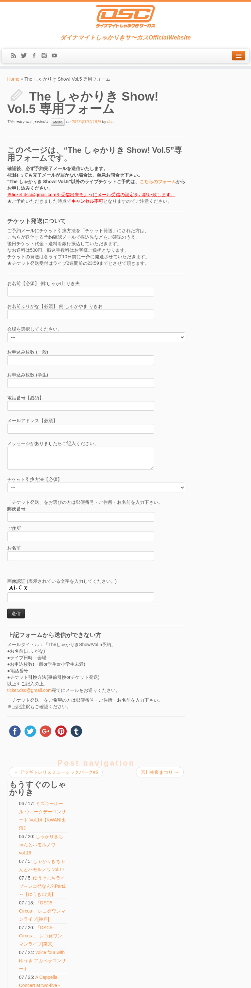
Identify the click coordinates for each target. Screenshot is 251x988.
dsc (110, 122)
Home (13, 79)
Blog (14, 863)
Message (19, 885)
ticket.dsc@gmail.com (29, 690)
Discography (20, 856)
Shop (14, 842)
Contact (16, 870)
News (15, 820)
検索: (93, 930)
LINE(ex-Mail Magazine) (31, 878)
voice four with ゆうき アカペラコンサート (220, 284)
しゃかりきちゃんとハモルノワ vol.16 (221, 151)
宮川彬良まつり (157, 772)
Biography (18, 849)
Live (13, 827)
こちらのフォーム (158, 181)
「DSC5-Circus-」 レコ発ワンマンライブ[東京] (221, 259)
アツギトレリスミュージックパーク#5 (56, 772)
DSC (109, 978)
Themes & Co (148, 978)
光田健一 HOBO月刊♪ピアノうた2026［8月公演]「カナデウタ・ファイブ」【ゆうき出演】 (221, 471)
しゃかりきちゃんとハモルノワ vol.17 (219, 176)
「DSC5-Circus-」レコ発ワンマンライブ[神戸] (221, 234)
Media (58, 122)
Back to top (235, 978)
